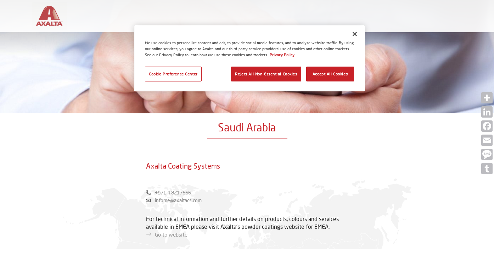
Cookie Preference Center (173, 74)
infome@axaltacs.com (178, 200)
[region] (249, 58)
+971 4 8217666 (173, 192)
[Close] (355, 34)
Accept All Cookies (330, 74)
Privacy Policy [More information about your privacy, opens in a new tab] (282, 54)
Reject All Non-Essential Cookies (266, 74)
